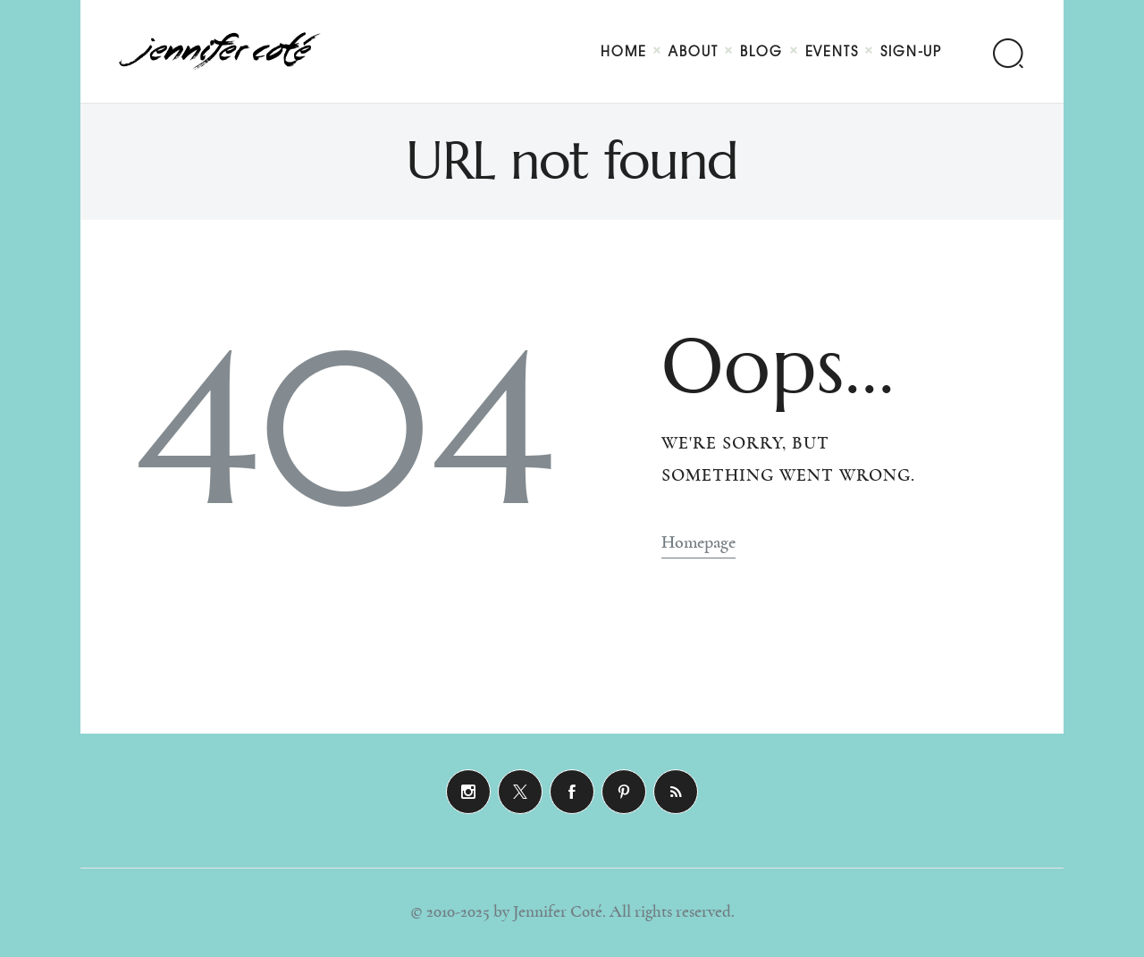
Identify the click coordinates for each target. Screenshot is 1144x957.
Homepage (698, 542)
